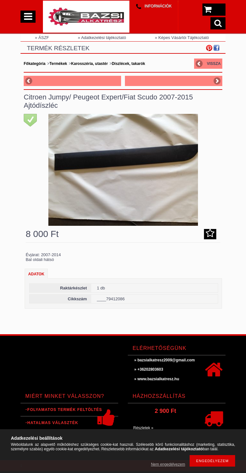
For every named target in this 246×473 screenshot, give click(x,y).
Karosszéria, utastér (89, 63)
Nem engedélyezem (168, 464)
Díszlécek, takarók (128, 63)
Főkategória (34, 63)
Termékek (58, 63)
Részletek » (143, 428)
